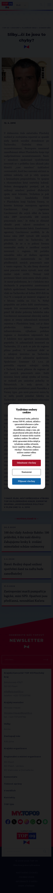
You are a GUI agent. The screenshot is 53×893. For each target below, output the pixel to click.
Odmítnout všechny (26, 463)
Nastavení (27, 472)
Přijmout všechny (26, 481)
